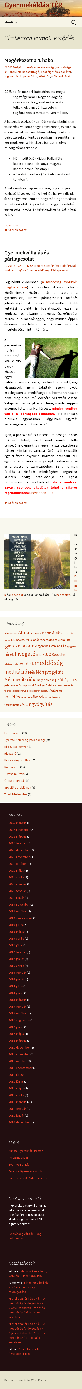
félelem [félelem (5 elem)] (60, 640)
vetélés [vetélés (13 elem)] (12, 697)
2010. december (19, 1122)
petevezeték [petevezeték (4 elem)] (11, 685)
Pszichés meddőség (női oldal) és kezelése (27, 1312)
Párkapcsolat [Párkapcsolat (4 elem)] (26, 685)
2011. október (18, 1061)
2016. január (16, 979)
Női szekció (11, 767)
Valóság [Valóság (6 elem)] (56, 690)
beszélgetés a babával (56, 72)
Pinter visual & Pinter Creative (28, 1178)
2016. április (16, 966)
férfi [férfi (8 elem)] (69, 639)
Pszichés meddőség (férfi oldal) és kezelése (27, 1337)
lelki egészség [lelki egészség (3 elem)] (11, 664)
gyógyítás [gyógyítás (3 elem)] (71, 646)
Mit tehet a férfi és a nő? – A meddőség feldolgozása (29, 1287)
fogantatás (11, 76)
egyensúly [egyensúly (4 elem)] (22, 640)
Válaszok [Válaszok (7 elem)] (37, 697)
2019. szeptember (21, 918)
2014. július (16, 986)
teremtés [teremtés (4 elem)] (68, 685)
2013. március (17, 1000)
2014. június (16, 993)
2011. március (17, 1102)
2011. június (16, 1081)
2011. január (16, 1115)
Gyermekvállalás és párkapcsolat (26, 256)
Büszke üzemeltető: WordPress (25, 1380)
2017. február (17, 952)
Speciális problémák (17, 787)
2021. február (17, 891)
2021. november (19, 857)
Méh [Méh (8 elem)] (31, 672)
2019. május (16, 932)
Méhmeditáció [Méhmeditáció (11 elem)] (18, 679)
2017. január (16, 959)
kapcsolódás (28, 76)
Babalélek (14, 72)
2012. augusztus (19, 1020)
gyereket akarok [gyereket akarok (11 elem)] (20, 646)
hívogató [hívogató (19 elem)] (25, 653)
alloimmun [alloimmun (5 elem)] (10, 633)
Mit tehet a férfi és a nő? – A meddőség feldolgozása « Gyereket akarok (27, 1303)
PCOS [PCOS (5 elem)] (73, 680)
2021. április (16, 877)
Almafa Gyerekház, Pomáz (26, 1151)
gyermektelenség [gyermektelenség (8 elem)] (52, 646)
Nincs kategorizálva (17, 760)
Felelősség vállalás (21, 1234)
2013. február (17, 1007)
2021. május (16, 870)
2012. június (16, 1027)
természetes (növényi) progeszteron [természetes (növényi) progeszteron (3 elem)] (22, 690)
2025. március (17, 823)
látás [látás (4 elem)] (21, 664)
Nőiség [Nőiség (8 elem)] (63, 679)
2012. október (18, 1013)
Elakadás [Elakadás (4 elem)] (33, 640)
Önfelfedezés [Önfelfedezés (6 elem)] (14, 705)
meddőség (42, 270)
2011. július (16, 1075)
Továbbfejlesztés (15, 794)
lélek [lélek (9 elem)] (29, 663)
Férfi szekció (12, 733)
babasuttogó (30, 72)
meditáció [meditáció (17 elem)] (15, 671)
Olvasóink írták (14, 774)
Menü (8, 22)
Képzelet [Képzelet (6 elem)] (59, 654)
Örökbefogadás (14, 781)
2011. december (19, 1047)
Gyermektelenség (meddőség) (50, 67)
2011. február (17, 1109)
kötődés (44, 76)
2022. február (17, 843)
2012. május (16, 1034)
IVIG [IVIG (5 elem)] (39, 655)
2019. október (18, 911)
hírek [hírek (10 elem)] (9, 654)
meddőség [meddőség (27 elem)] (49, 663)
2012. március (17, 1041)
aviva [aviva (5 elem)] (37, 633)
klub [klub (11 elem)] (46, 654)
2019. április (16, 938)
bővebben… (15, 225)
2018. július (16, 945)
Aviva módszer (18, 1158)
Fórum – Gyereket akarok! (26, 1171)
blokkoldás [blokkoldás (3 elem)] (9, 640)
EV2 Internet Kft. (19, 1164)
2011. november (19, 1054)
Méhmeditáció (60, 76)
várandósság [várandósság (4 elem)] (52, 697)
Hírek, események (16, 747)
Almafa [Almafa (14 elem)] (26, 632)
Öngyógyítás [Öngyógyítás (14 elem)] (38, 704)
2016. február (17, 973)
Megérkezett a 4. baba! (29, 60)
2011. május (16, 1088)
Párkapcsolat (59, 270)
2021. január (16, 898)
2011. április (16, 1095)
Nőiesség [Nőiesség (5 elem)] (50, 680)
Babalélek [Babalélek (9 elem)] (51, 633)
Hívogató (10, 753)
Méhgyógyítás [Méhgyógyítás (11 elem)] (49, 672)
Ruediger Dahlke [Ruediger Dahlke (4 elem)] (44, 685)
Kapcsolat (63, 595)
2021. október (18, 864)
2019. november (19, 904)
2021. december (19, 850)
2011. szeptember (21, 1068)
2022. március (17, 836)
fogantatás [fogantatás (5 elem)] (47, 640)
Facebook (17, 595)
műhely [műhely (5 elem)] (38, 680)
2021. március (17, 884)
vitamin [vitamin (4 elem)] (25, 697)
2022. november (19, 830)
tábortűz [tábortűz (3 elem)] (45, 690)
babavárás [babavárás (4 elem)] (67, 633)
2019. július (16, 925)
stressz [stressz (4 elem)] (58, 685)
